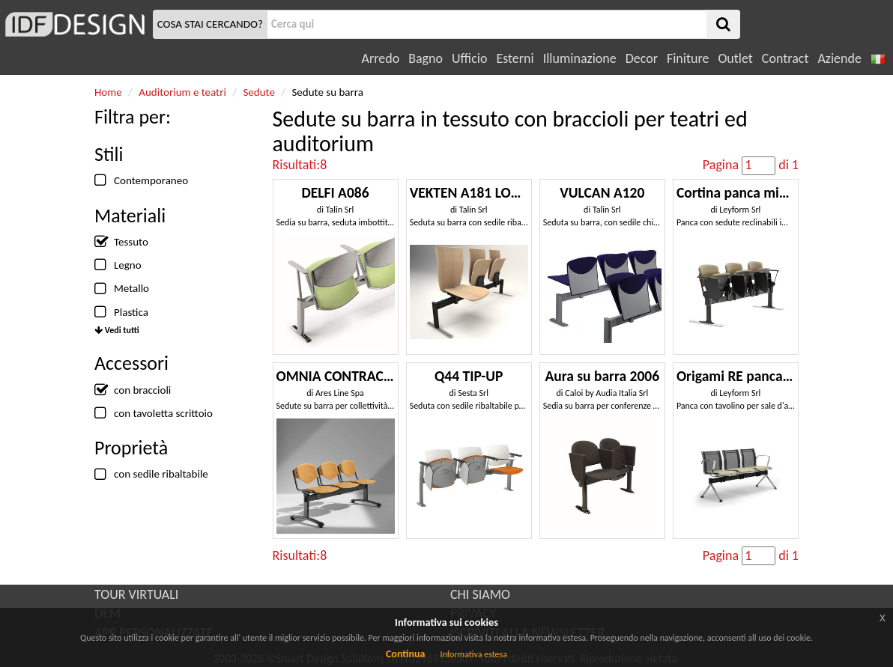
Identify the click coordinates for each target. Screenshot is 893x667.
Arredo (381, 58)
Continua (405, 654)
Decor (642, 58)
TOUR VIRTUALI (136, 594)
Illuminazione (580, 58)
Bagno (425, 58)
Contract (785, 58)
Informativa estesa (473, 654)
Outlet (735, 58)
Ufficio (469, 58)
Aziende (839, 58)
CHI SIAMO (480, 594)
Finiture (688, 58)
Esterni (514, 58)
